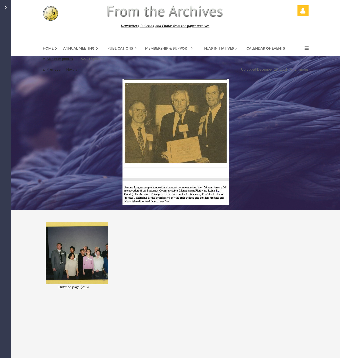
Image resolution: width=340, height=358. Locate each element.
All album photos (60, 58)
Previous (53, 69)
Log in (303, 10)
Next (70, 69)
